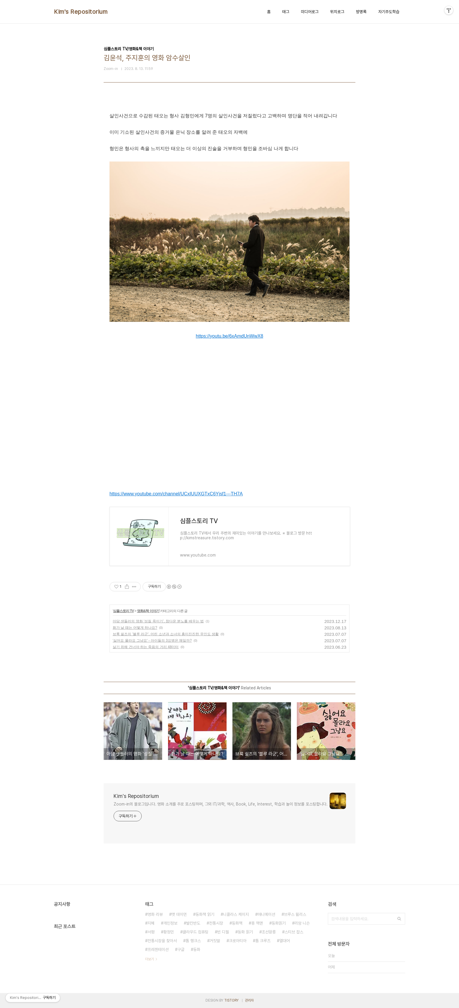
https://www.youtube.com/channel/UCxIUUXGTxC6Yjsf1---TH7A (176, 493)
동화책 (237, 923)
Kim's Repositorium (80, 11)
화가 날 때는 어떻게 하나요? (135, 628)
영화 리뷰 (155, 914)
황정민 (168, 932)
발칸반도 (193, 923)
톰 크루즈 (262, 940)
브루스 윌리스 (295, 914)
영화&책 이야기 (148, 611)
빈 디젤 (223, 932)
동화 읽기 (245, 932)
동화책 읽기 (205, 914)
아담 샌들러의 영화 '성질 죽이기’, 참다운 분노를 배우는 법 (158, 621)
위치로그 (337, 11)
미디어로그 (309, 11)
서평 (151, 932)
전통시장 (216, 923)
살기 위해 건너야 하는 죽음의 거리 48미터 (146, 647)
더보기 (149, 959)
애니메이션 (266, 914)
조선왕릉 (269, 932)
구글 (180, 949)
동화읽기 (279, 923)
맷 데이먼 (179, 914)
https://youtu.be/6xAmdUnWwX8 (229, 336)
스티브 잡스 (294, 932)
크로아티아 (237, 940)
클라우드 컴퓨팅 (195, 932)
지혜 (151, 923)
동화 (196, 949)
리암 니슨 (302, 923)
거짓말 (215, 940)
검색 (399, 918)
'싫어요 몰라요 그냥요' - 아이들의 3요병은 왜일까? (152, 640)
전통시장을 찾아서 (162, 940)
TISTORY (231, 1000)
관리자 (249, 1000)
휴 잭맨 (257, 923)
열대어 (284, 940)
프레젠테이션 (158, 949)
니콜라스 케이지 (236, 914)
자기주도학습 (388, 11)
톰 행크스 (193, 940)
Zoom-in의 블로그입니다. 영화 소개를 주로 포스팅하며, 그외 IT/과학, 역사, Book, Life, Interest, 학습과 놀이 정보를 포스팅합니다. (221, 804)
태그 (285, 11)
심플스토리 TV (123, 611)
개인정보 (170, 923)
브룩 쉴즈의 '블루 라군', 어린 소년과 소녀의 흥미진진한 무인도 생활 (166, 634)
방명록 (361, 11)
